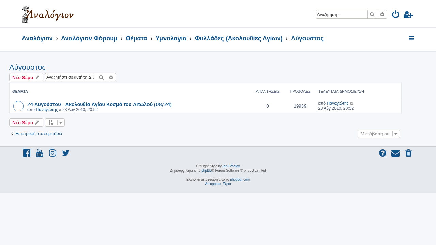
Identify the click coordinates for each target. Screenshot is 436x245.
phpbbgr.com (240, 179)
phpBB (206, 171)
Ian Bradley (231, 166)
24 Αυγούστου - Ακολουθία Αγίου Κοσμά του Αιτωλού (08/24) (112, 104)
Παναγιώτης (59, 109)
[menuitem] (396, 15)
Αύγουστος (40, 67)
